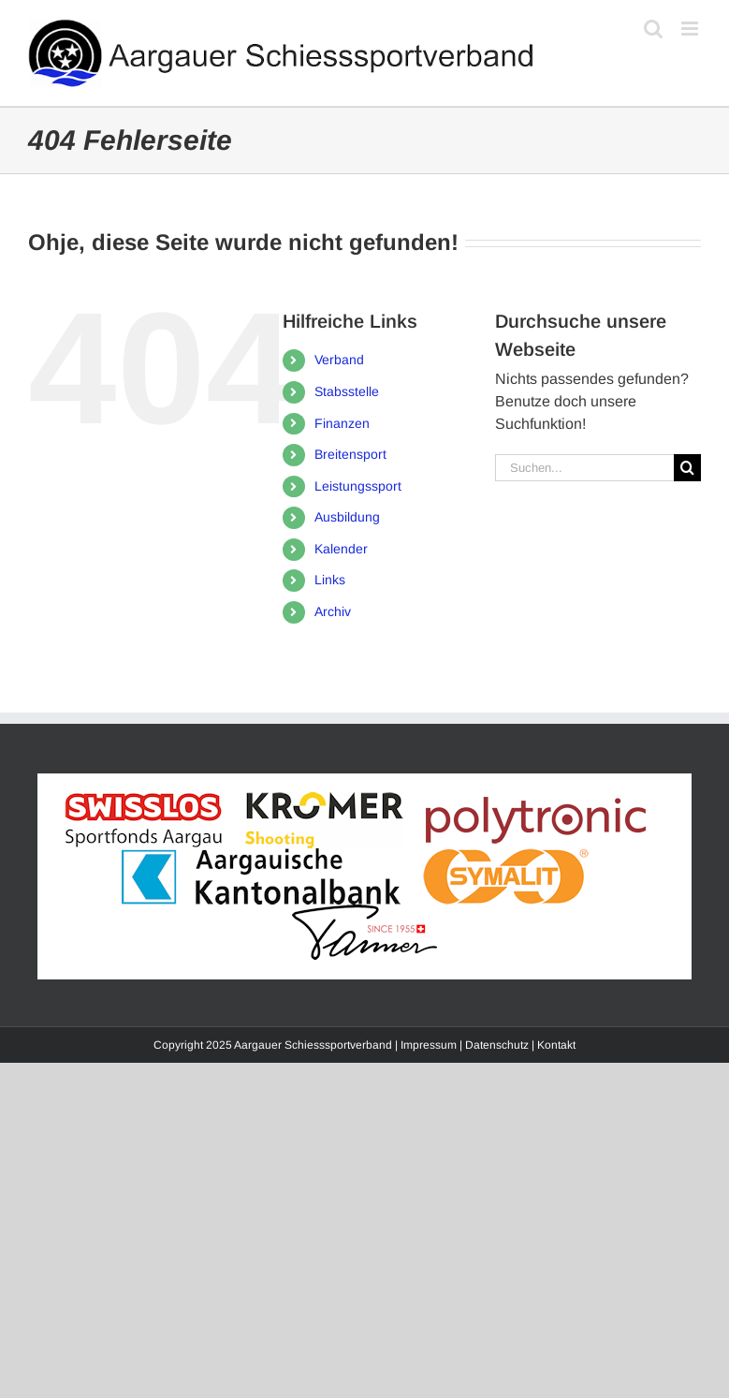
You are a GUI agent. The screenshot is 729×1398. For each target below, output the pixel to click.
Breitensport (350, 454)
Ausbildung (347, 516)
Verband (339, 359)
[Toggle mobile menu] (691, 28)
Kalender (341, 548)
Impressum (429, 1045)
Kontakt (556, 1045)
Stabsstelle (346, 391)
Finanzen (342, 423)
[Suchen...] (584, 467)
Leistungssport (357, 485)
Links (329, 579)
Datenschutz (497, 1045)
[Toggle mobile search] (653, 28)
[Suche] (687, 467)
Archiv (332, 611)
